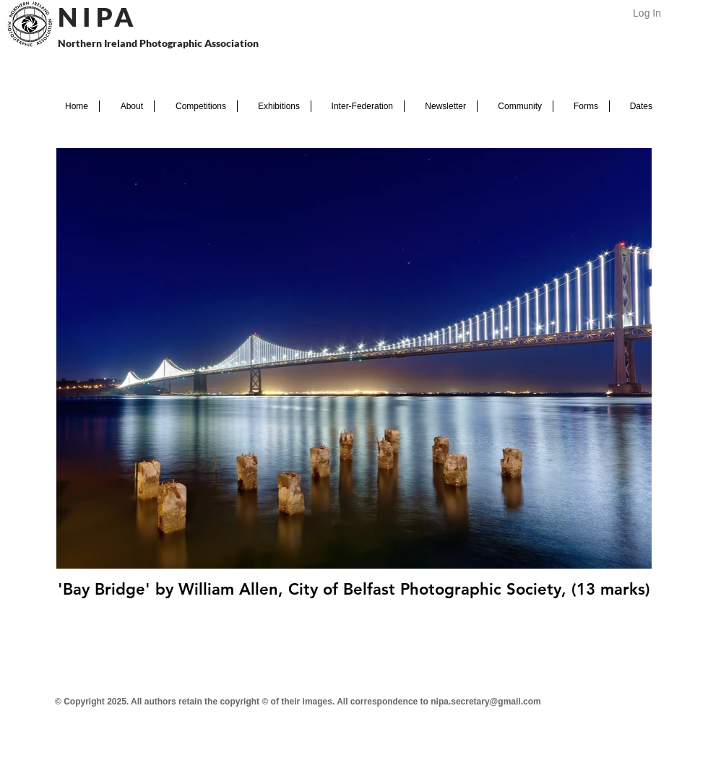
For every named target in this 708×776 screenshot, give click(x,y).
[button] (127, 106)
